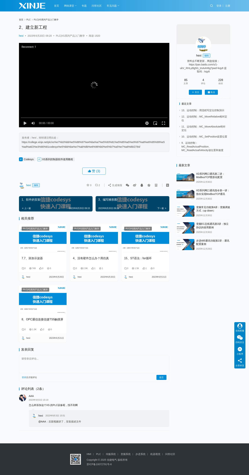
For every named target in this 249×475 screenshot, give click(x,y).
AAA (31, 396)
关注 (195, 92)
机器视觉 (155, 454)
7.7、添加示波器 (32, 258)
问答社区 (97, 5)
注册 (227, 5)
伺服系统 (111, 454)
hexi (21, 35)
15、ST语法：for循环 (138, 258)
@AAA (42, 421)
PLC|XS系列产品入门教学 (70, 35)
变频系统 (126, 454)
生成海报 (113, 185)
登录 (218, 5)
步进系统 (141, 454)
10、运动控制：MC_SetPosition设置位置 (204, 136)
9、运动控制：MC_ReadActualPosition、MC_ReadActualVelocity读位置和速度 (202, 146)
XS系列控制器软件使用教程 (57, 159)
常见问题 (112, 5)
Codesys (28, 159)
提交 (161, 377)
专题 (84, 5)
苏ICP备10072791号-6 (99, 464)
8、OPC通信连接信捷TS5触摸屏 (42, 319)
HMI (89, 454)
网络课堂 (69, 5)
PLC (98, 454)
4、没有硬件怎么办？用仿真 (91, 258)
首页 (56, 5)
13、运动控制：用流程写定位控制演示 (203, 110)
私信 (211, 92)
